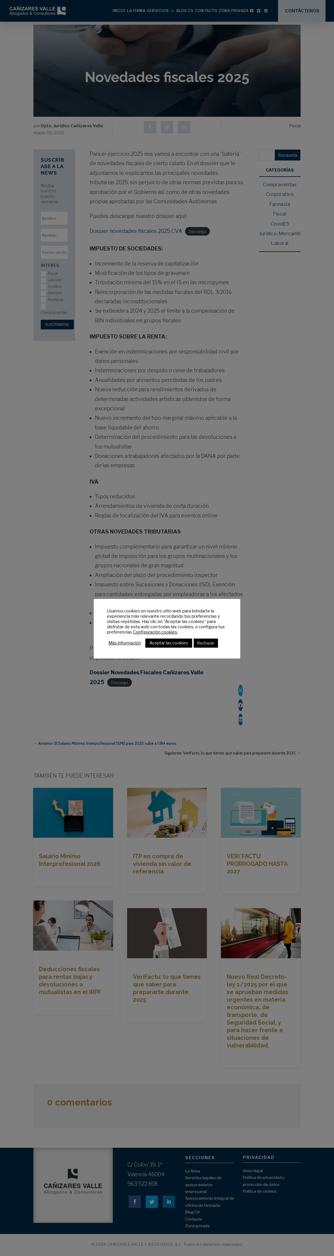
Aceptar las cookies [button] (168, 642)
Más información (124, 643)
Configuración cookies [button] (155, 632)
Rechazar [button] (205, 643)
